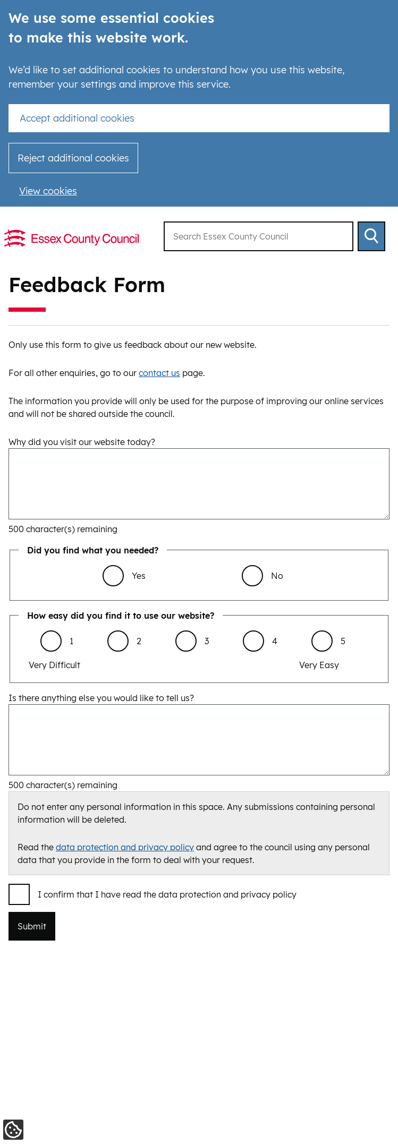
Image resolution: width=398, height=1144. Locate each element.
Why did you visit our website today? (82, 442)
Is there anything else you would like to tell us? (101, 698)
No (277, 575)
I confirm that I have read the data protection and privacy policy (167, 894)
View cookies (48, 191)
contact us (159, 373)
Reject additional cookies (73, 158)
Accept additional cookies (77, 118)
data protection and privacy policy (125, 847)
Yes (139, 575)
